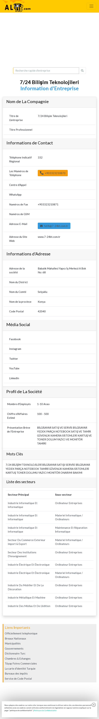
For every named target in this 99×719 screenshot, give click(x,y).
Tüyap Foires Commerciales (21, 663)
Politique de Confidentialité (45, 710)
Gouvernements (14, 648)
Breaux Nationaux (15, 638)
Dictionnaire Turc (15, 653)
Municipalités (13, 643)
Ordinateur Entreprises (68, 503)
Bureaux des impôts (16, 673)
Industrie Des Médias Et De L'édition (29, 605)
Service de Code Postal (18, 678)
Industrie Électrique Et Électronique (29, 564)
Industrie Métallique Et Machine (26, 597)
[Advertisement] (49, 40)
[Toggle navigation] (91, 6)
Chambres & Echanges (18, 658)
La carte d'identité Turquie (20, 668)
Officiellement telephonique (21, 633)
